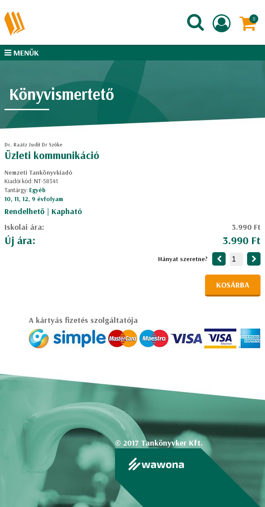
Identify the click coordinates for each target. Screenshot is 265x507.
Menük (21, 52)
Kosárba (232, 284)
